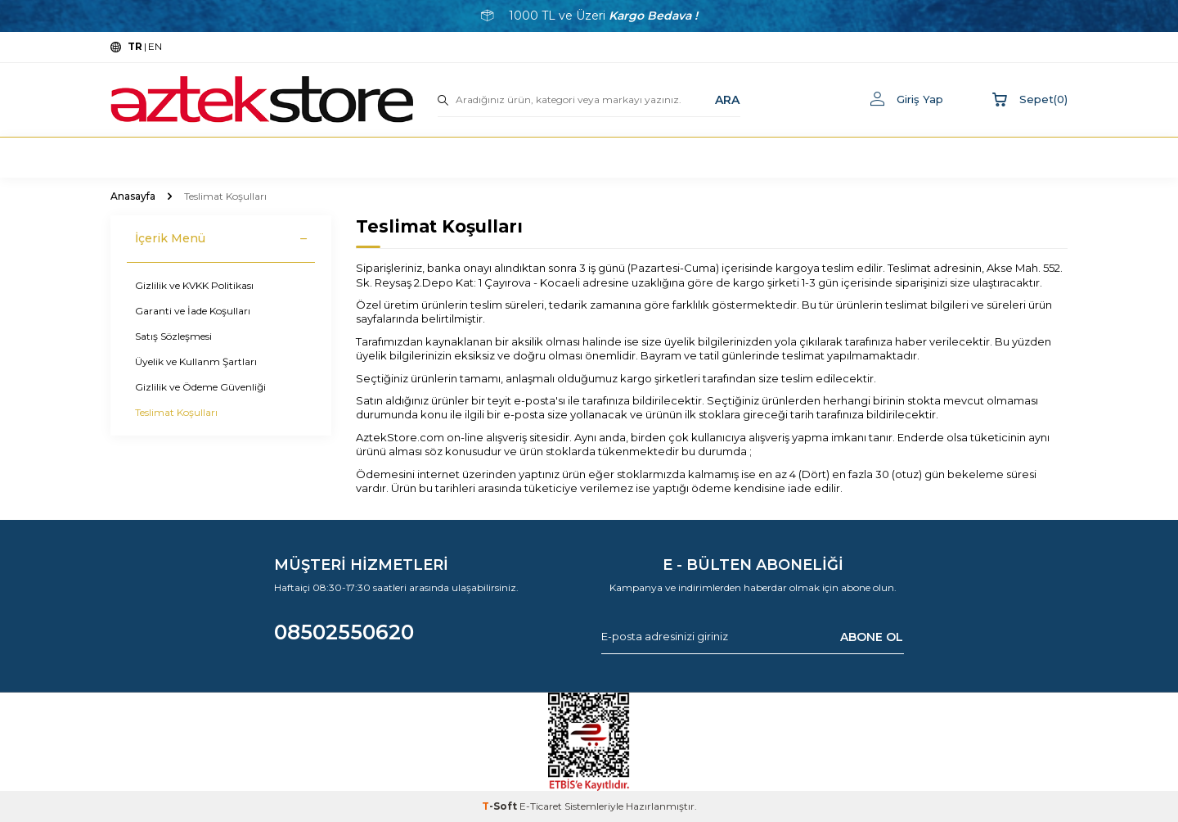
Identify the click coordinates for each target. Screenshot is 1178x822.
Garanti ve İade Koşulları (192, 311)
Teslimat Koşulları (176, 412)
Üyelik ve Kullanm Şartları (196, 361)
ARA (727, 99)
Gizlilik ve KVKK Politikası (194, 285)
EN (155, 46)
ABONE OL (871, 636)
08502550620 (344, 632)
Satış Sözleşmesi (173, 336)
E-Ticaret (540, 806)
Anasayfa (132, 196)
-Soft (500, 806)
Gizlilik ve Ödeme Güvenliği (200, 387)
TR (135, 46)
